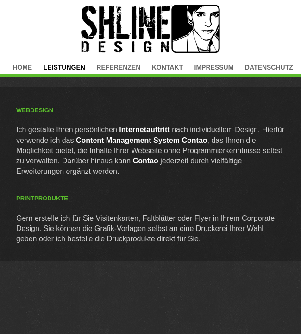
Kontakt (167, 67)
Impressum (214, 67)
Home (22, 67)
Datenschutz (269, 67)
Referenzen (118, 67)
